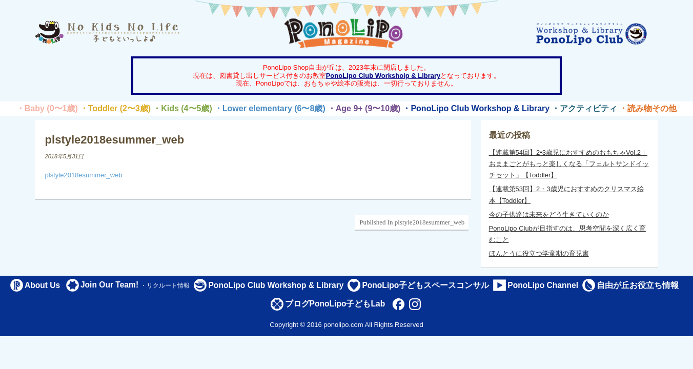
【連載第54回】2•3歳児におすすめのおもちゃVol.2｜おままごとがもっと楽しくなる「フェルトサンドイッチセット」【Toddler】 (569, 164)
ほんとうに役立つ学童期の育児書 (539, 253)
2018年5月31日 (64, 156)
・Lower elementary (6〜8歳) (269, 108)
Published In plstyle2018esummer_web (411, 222)
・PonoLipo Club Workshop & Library (475, 108)
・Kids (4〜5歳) (182, 108)
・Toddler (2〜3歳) (115, 108)
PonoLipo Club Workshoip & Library (383, 75)
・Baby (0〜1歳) (47, 108)
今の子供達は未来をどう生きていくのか (549, 214)
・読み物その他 (648, 108)
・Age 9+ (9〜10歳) (364, 108)
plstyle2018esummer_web (84, 175)
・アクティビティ (584, 108)
